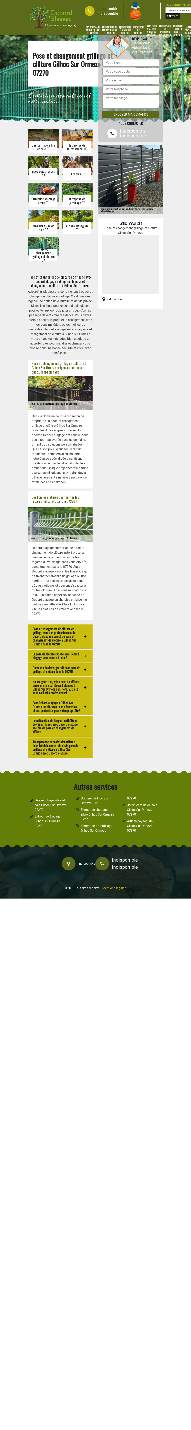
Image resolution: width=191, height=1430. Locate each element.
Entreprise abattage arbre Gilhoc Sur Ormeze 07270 (97, 814)
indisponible (107, 8)
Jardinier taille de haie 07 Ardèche (178, 30)
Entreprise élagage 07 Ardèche (125, 30)
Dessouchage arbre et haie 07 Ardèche (93, 30)
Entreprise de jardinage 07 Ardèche (165, 30)
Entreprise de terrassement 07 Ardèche (109, 30)
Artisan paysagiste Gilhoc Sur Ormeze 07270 (140, 825)
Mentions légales (114, 888)
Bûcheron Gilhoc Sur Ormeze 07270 (94, 801)
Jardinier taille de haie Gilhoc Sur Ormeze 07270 (142, 809)
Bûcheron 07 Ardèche (138, 30)
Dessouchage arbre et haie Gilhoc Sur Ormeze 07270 (51, 805)
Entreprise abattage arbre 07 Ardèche (151, 30)
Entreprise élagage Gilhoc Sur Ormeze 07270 (48, 821)
